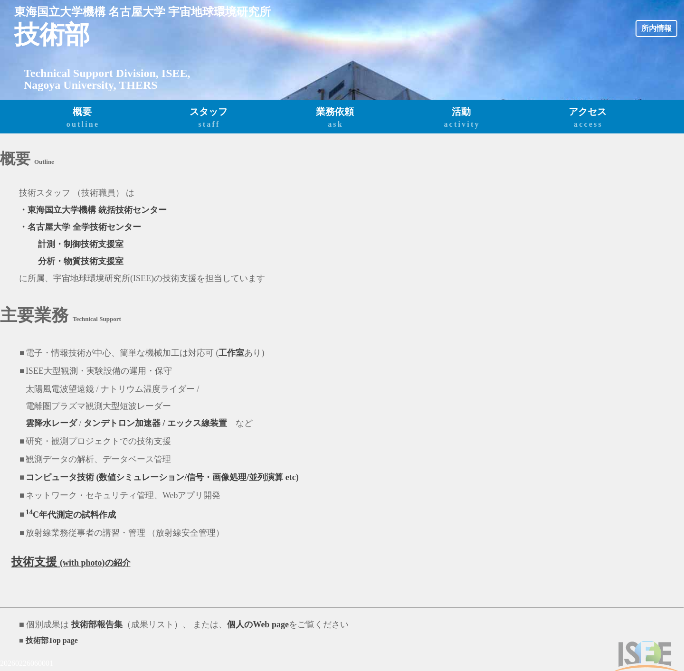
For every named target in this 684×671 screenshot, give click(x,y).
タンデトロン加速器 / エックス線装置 (155, 423)
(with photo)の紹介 (95, 562)
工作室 (231, 353)
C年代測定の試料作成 (71, 515)
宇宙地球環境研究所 (219, 12)
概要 (82, 118)
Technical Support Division (90, 73)
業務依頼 (335, 118)
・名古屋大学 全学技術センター (80, 227)
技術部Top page (52, 640)
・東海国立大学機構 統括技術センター (93, 210)
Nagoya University (69, 85)
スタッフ (208, 118)
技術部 (52, 34)
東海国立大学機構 (59, 12)
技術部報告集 (96, 624)
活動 (461, 118)
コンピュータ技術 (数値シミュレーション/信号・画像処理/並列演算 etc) (162, 477)
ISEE (175, 73)
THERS (138, 85)
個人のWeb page (258, 624)
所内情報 (656, 28)
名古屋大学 (136, 12)
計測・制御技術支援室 (81, 244)
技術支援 (35, 562)
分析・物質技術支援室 (81, 261)
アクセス (587, 118)
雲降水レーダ (51, 423)
